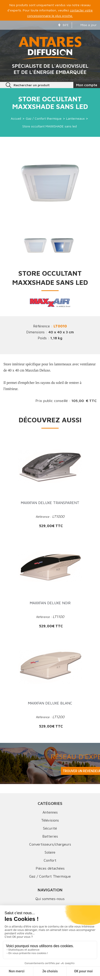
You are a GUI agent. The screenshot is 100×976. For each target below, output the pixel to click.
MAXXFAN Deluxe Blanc (50, 703)
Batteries (50, 836)
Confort (50, 860)
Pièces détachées (50, 868)
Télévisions (50, 820)
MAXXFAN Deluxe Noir (50, 603)
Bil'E (63, 25)
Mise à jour (86, 25)
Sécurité (50, 828)
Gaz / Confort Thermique (50, 876)
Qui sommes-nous (50, 899)
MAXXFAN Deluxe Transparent (50, 503)
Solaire (50, 852)
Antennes (50, 812)
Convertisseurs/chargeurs (50, 844)
